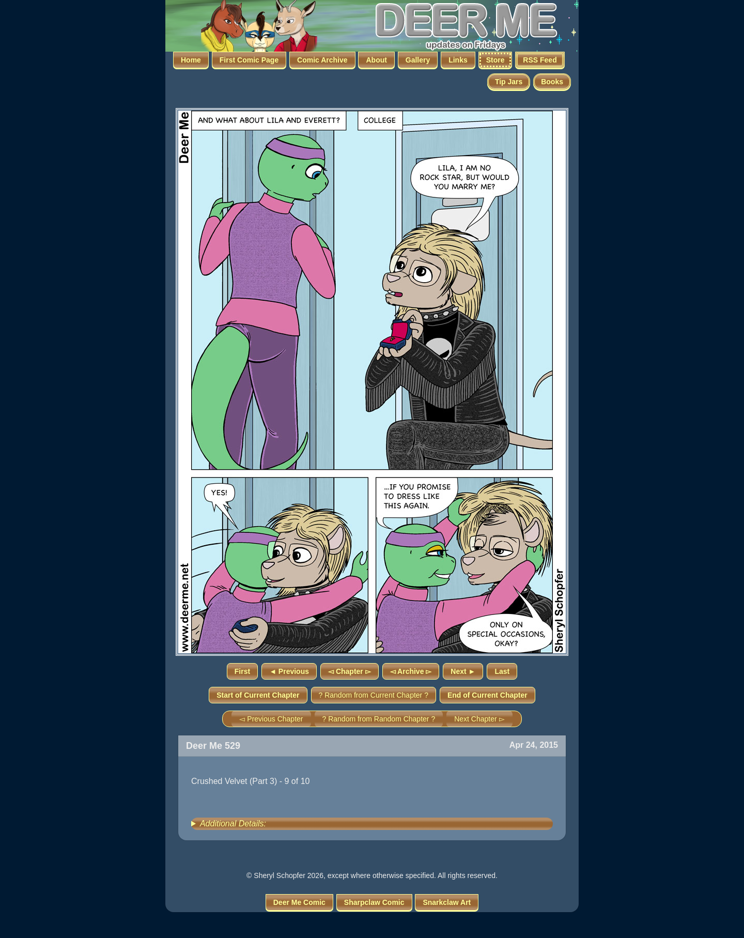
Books (552, 82)
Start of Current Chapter (257, 695)
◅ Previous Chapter (271, 719)
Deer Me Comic (299, 902)
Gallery (418, 60)
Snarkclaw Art (447, 902)
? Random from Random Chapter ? (379, 719)
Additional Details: (233, 823)
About (376, 60)
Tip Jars (508, 82)
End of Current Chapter (487, 695)
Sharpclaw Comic (374, 902)
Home (191, 60)
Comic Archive (322, 60)
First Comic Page (249, 60)
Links (458, 60)
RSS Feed (539, 60)
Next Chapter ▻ (479, 719)
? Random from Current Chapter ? (373, 695)
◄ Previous (289, 671)
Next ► (463, 671)
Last (501, 671)
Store (495, 60)
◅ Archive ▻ (411, 671)
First (242, 671)
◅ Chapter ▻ (349, 671)
